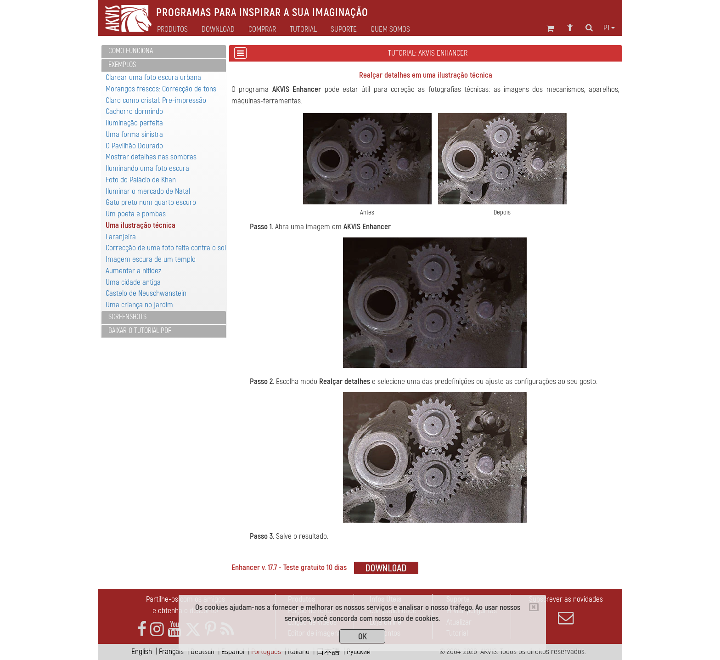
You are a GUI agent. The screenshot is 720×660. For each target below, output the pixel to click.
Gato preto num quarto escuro (151, 202)
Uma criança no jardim (139, 305)
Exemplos (122, 64)
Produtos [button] (172, 29)
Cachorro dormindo (134, 111)
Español (232, 651)
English (141, 651)
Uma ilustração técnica (140, 225)
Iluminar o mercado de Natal (148, 191)
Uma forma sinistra (134, 134)
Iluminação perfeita (134, 123)
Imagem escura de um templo (151, 259)
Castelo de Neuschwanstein (146, 293)
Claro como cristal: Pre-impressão (156, 100)
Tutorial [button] (303, 29)
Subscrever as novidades (566, 610)
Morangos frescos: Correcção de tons (161, 89)
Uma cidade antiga (133, 282)
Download (218, 29)
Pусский (359, 651)
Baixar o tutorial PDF (139, 330)
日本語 (328, 651)
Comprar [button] (262, 29)
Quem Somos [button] (390, 29)
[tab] (163, 51)
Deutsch (202, 651)
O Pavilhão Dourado (134, 146)
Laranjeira (121, 237)
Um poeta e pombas (136, 214)
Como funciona (130, 51)
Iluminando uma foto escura (147, 168)
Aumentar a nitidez (133, 271)
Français (171, 651)
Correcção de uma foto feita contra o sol (166, 248)
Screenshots (127, 317)
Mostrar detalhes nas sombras (151, 157)
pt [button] (609, 28)
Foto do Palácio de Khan (141, 180)
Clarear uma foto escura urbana (153, 77)
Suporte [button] (344, 29)
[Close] (534, 607)
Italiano (298, 651)
